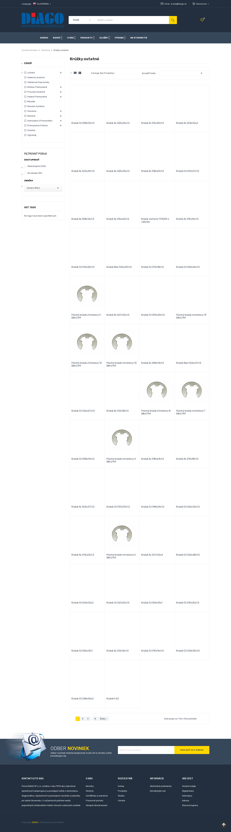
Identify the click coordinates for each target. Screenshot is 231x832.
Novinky (90, 786)
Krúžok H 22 (113, 698)
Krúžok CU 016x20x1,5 (83, 267)
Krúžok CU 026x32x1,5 (188, 506)
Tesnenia (31, 111)
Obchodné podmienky (161, 786)
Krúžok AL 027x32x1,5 (118, 315)
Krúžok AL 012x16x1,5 (118, 650)
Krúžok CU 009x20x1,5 (153, 315)
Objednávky (188, 791)
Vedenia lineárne (36, 77)
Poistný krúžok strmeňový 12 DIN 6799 (87, 364)
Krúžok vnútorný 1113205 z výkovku (155, 220)
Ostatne (31, 130)
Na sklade (35, 173)
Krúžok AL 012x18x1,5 (118, 411)
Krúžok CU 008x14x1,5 (83, 459)
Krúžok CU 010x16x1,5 (152, 650)
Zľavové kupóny (190, 805)
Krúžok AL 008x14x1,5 (152, 363)
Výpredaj (31, 135)
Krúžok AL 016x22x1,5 (118, 219)
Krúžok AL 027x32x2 (152, 554)
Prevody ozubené (36, 92)
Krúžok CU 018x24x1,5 (152, 506)
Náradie (31, 101)
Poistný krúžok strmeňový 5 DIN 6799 (86, 316)
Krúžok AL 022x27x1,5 (83, 506)
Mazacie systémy (35, 106)
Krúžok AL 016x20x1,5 (152, 123)
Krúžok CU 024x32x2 (83, 602)
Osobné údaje (189, 786)
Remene (31, 116)
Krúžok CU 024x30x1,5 (188, 650)
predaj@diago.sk (179, 4)
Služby (121, 796)
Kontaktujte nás (158, 791)
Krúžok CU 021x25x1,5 (118, 602)
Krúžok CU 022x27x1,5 (83, 411)
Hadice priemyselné (37, 96)
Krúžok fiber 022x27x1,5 (188, 363)
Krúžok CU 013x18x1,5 (152, 267)
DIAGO (35, 822)
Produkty (122, 791)
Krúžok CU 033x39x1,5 (118, 506)
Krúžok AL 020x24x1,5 (118, 171)
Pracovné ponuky (94, 800)
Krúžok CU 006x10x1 (151, 602)
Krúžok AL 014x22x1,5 (83, 554)
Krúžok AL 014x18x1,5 (187, 459)
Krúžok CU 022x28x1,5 (188, 554)
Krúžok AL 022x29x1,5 (83, 171)
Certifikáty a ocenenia (97, 796)
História (90, 791)
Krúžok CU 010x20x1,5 (187, 602)
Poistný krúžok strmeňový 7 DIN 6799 (190, 412)
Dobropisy (187, 796)
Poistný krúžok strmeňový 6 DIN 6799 (121, 556)
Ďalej (103, 718)
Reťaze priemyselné (37, 87)
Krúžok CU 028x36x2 (83, 698)
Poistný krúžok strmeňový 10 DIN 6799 (122, 364)
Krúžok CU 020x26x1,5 (188, 267)
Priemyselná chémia (37, 125)
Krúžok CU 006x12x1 (82, 650)
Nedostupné (37, 166)
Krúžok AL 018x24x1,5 (152, 459)
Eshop (28, 63)
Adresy (185, 800)
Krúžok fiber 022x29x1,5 (119, 267)
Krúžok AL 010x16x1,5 (187, 219)
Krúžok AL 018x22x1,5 (152, 171)
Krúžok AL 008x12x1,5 (83, 219)
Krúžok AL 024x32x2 (187, 123)
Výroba (121, 800)
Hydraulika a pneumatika (39, 120)
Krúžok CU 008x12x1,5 (83, 123)
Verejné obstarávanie (96, 805)
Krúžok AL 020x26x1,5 (118, 123)
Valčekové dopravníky (38, 82)
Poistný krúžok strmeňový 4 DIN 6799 (121, 460)
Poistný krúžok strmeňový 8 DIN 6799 (156, 412)
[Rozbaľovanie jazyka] (42, 4)
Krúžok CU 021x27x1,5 (187, 171)
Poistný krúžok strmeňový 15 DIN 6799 (191, 316)
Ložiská (31, 72)
